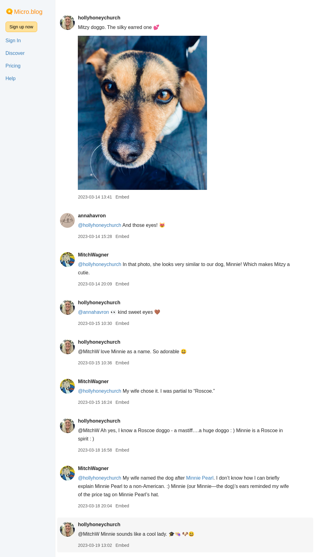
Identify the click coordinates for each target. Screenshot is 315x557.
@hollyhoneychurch (99, 225)
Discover (15, 53)
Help (11, 78)
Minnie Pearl (199, 478)
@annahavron (93, 312)
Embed (122, 197)
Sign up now (21, 26)
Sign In (13, 40)
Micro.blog (28, 11)
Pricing (13, 65)
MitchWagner (93, 254)
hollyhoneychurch (99, 17)
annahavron (92, 215)
